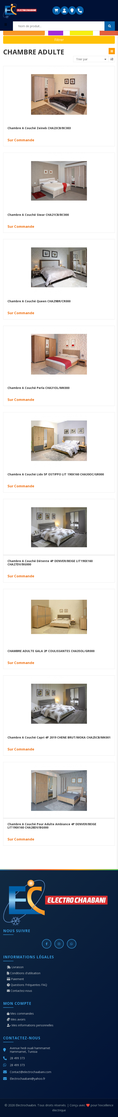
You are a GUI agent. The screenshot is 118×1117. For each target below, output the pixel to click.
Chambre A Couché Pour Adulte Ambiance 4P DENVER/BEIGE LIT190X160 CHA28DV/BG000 (52, 826)
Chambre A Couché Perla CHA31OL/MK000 (38, 388)
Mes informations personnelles (30, 1025)
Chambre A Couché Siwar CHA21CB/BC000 (38, 215)
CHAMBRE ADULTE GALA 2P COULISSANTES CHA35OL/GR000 (51, 651)
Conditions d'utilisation (23, 973)
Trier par (82, 59)
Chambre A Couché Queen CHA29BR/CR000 (39, 301)
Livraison (15, 967)
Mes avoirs (16, 1019)
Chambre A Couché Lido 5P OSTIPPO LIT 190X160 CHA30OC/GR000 (56, 474)
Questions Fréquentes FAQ (27, 985)
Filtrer (59, 39)
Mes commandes (20, 1013)
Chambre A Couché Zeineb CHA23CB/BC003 (39, 128)
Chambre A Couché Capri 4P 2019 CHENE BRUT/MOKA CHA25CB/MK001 (59, 737)
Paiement (15, 979)
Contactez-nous (19, 990)
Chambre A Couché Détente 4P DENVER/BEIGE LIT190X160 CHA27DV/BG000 (50, 562)
